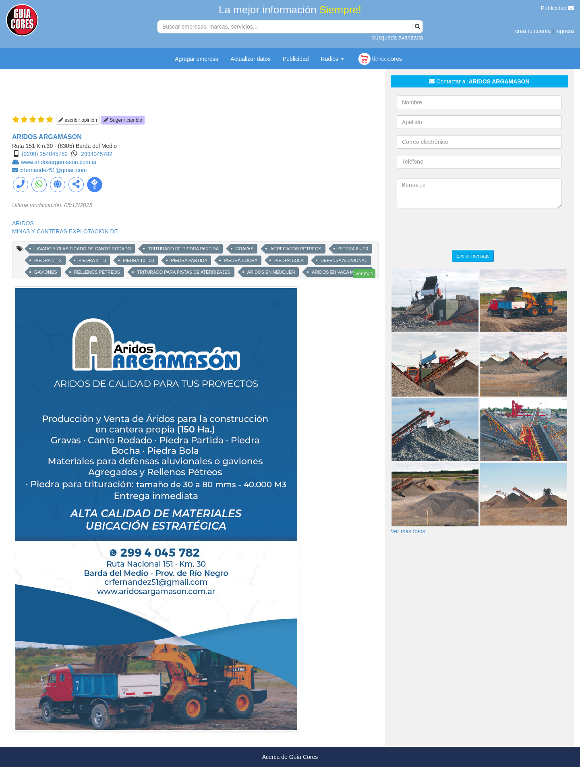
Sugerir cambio (123, 120)
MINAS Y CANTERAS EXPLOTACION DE (65, 231)
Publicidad (557, 8)
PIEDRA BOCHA (240, 260)
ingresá (564, 31)
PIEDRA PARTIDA (189, 260)
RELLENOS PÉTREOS (97, 272)
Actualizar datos (250, 59)
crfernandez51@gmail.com (53, 170)
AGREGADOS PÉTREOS (295, 248)
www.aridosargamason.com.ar (59, 162)
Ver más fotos (408, 531)
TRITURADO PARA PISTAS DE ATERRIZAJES (183, 272)
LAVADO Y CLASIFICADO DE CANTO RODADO (82, 248)
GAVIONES (45, 272)
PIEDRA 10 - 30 (138, 260)
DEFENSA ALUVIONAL (344, 260)
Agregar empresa (196, 59)
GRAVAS (244, 248)
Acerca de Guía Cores (290, 757)
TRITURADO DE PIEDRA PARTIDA (183, 248)
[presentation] (458, 230)
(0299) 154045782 (45, 154)
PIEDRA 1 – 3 (92, 260)
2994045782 (96, 154)
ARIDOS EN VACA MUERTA (340, 272)
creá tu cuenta (533, 31)
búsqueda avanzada (397, 37)
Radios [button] (332, 59)
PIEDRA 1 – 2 (48, 260)
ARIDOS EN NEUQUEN (271, 272)
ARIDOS (23, 223)
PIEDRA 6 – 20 (353, 248)
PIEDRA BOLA (289, 260)
